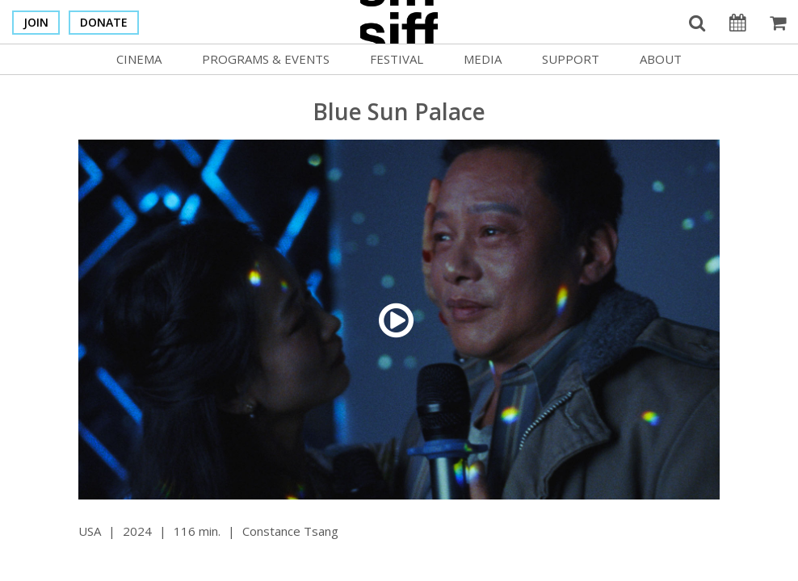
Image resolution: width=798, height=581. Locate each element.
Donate (104, 22)
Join (35, 22)
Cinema (139, 59)
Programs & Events (266, 59)
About (661, 59)
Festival (396, 59)
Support (570, 59)
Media (483, 59)
